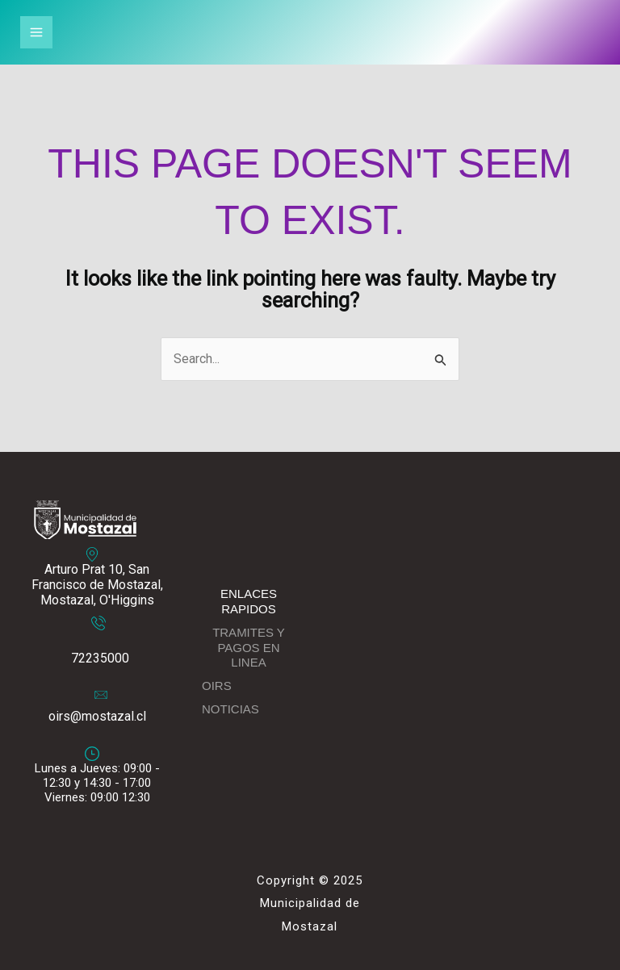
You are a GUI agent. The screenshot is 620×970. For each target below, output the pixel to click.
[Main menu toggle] (36, 32)
